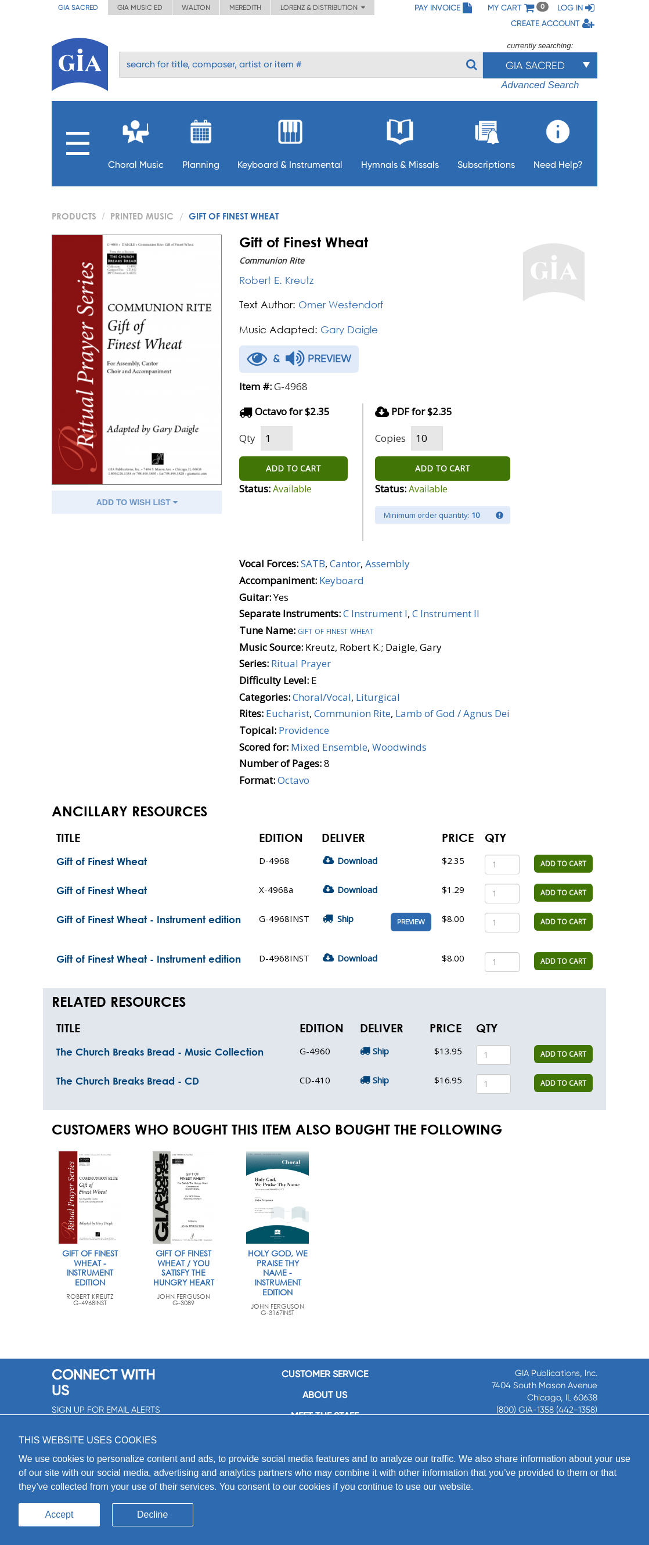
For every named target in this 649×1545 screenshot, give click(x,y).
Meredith (245, 7)
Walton (196, 7)
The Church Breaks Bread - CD (127, 1080)
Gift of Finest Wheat (101, 861)
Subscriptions (486, 140)
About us (324, 1394)
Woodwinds (399, 747)
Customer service (325, 1374)
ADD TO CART (293, 468)
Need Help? (558, 140)
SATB (313, 563)
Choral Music (136, 140)
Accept (59, 1514)
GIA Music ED (140, 7)
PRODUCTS (74, 216)
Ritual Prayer (301, 663)
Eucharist (287, 713)
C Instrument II (445, 613)
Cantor (345, 563)
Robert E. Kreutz (276, 280)
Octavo (293, 780)
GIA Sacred (78, 7)
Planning (200, 140)
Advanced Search (540, 85)
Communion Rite (352, 713)
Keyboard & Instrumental (289, 140)
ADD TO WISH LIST (137, 502)
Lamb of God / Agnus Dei (452, 713)
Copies (390, 438)
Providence (304, 730)
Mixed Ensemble (329, 747)
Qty (247, 438)
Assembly (387, 563)
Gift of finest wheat (336, 630)
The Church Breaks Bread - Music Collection (160, 1051)
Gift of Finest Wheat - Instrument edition (148, 919)
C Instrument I (375, 613)
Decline (152, 1514)
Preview (411, 922)
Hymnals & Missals (400, 140)
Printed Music (142, 216)
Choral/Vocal (322, 697)
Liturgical (378, 697)
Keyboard (341, 580)
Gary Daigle (349, 329)
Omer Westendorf (340, 304)
